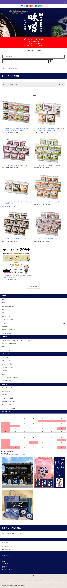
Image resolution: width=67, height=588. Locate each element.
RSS (59, 580)
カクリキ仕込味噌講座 (7, 367)
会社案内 (4, 374)
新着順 (16, 84)
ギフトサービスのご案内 (8, 398)
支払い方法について (7, 388)
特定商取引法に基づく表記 (8, 401)
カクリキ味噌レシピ (7, 357)
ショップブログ (53, 580)
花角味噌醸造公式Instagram (33, 50)
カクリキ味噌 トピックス (8, 408)
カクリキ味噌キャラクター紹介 (10, 377)
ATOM (62, 580)
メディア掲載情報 (6, 381)
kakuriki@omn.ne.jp (6, 557)
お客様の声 (4, 370)
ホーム (3, 68)
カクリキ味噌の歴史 (7, 364)
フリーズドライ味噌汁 (12, 68)
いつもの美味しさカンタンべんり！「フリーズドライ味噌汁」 (18, 340)
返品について (5, 394)
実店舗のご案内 (6, 360)
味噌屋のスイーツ (6, 347)
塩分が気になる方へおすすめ (9, 343)
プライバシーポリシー (7, 404)
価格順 (12, 84)
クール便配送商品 (6, 350)
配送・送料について (7, 391)
